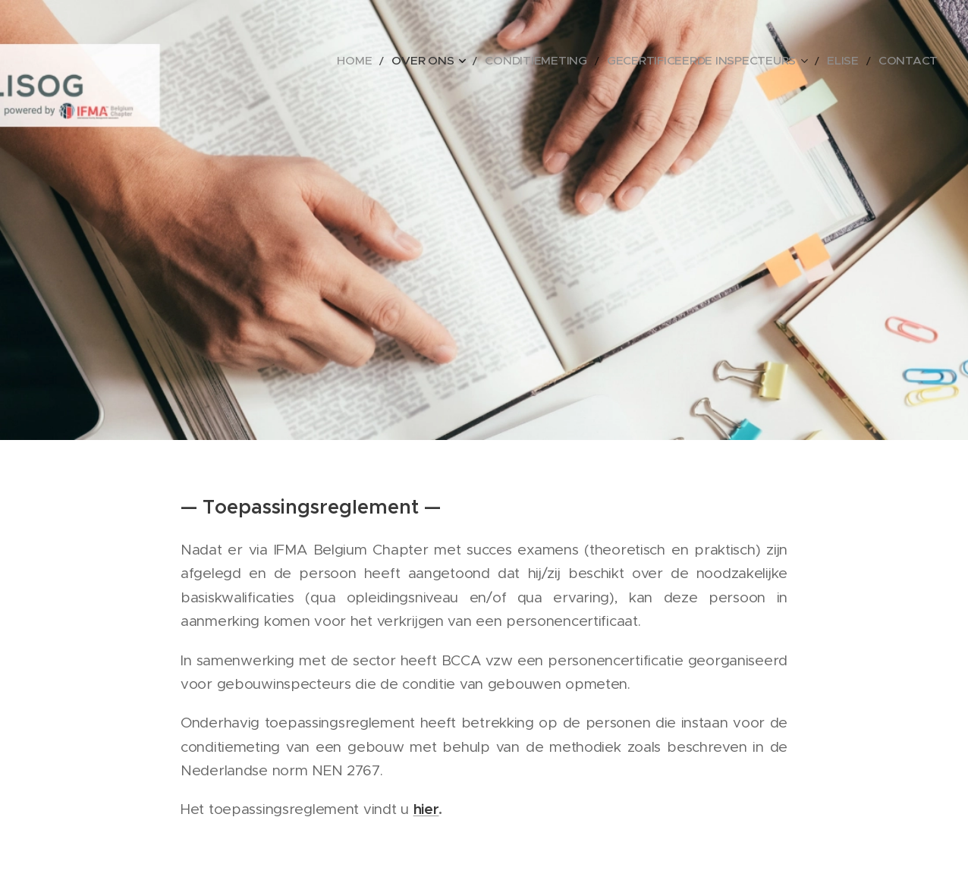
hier (426, 809)
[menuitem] (428, 61)
